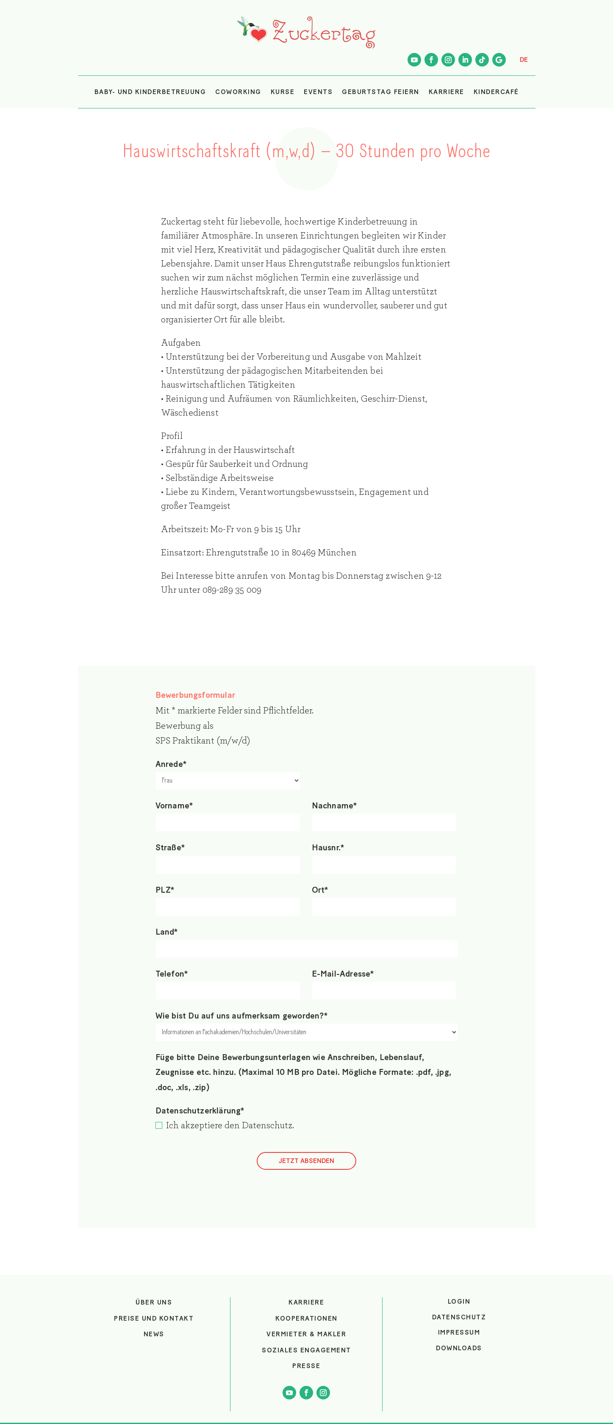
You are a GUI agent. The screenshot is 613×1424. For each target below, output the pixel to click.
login (459, 1301)
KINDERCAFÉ (496, 92)
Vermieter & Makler (306, 1334)
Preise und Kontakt (154, 1318)
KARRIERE (446, 92)
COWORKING (238, 92)
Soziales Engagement (306, 1350)
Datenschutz (267, 1125)
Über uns (154, 1302)
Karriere (306, 1302)
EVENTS (318, 92)
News (154, 1334)
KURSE (283, 92)
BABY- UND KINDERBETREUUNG (150, 92)
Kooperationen (306, 1318)
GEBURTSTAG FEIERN (380, 92)
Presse (306, 1366)
